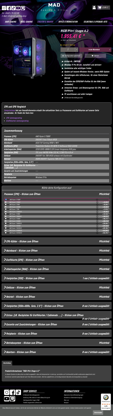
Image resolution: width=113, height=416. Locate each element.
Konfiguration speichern (71, 56)
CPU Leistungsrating (14, 118)
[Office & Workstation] (68, 21)
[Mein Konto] (94, 7)
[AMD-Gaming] (10, 21)
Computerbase (9, 110)
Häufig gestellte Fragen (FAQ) (31, 400)
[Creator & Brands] (45, 21)
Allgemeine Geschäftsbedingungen (73, 395)
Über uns (66, 400)
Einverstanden (98, 413)
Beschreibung (7, 363)
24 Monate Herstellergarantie (31, 395)
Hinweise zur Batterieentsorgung (73, 398)
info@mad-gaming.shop (16, 16)
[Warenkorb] (103, 7)
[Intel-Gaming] (26, 21)
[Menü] (109, 395)
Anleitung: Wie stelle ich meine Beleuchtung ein (36, 398)
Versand (66, 403)
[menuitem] (94, 7)
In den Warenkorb (99, 49)
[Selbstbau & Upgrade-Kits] (95, 21)
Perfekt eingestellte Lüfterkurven (32, 403)
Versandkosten (72, 40)
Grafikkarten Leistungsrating (17, 121)
